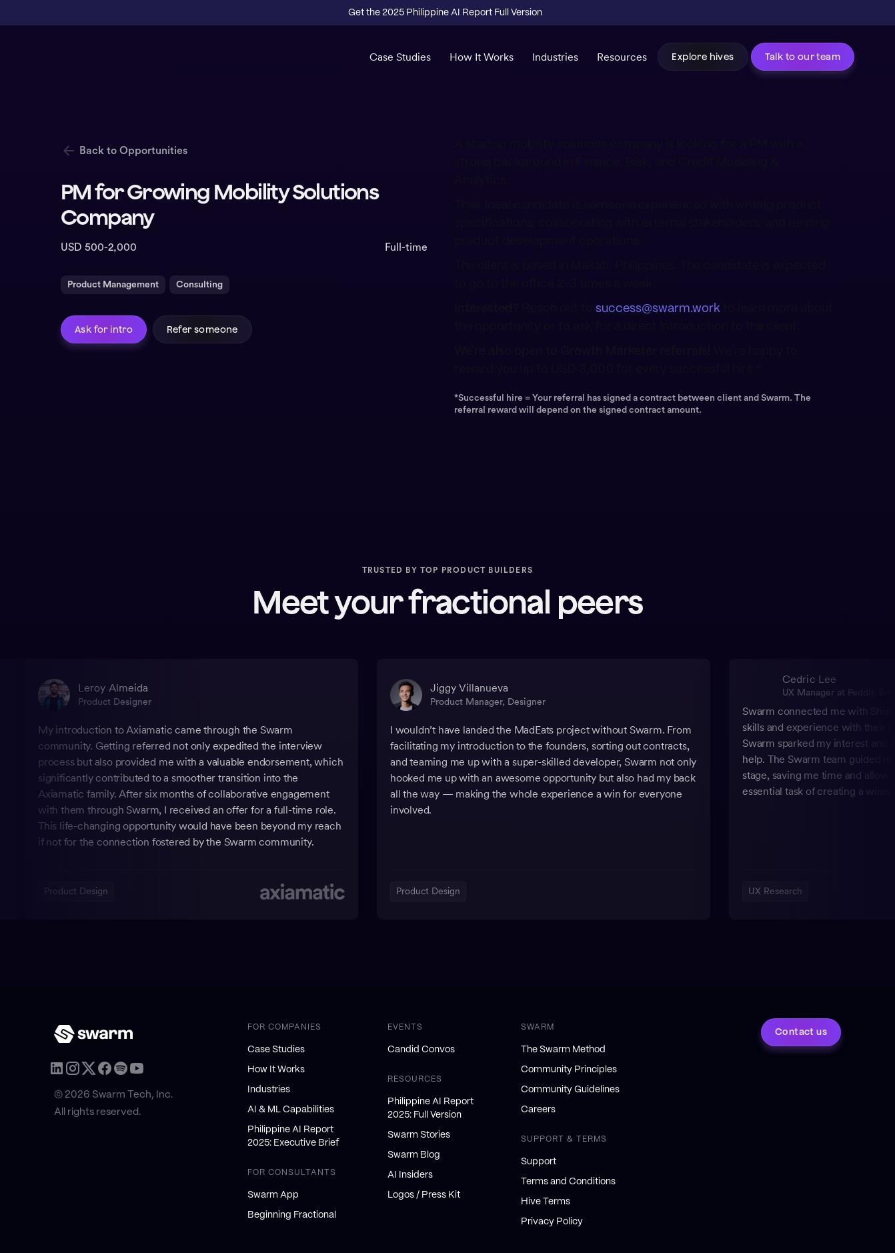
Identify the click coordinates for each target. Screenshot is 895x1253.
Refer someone (202, 329)
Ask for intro (104, 329)
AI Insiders (410, 1175)
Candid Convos (421, 1049)
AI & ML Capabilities (290, 1109)
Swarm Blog (413, 1155)
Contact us (801, 1032)
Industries (555, 56)
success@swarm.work (658, 309)
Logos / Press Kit (423, 1195)
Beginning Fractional (291, 1215)
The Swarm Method (563, 1049)
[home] (108, 60)
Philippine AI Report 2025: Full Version (430, 1108)
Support (538, 1161)
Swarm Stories (418, 1135)
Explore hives (703, 56)
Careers (538, 1109)
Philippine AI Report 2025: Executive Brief (293, 1136)
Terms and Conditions (568, 1181)
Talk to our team (802, 56)
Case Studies (400, 56)
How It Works (482, 56)
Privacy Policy (552, 1221)
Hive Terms (545, 1201)
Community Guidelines (570, 1089)
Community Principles (569, 1069)
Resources (622, 56)
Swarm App (273, 1195)
